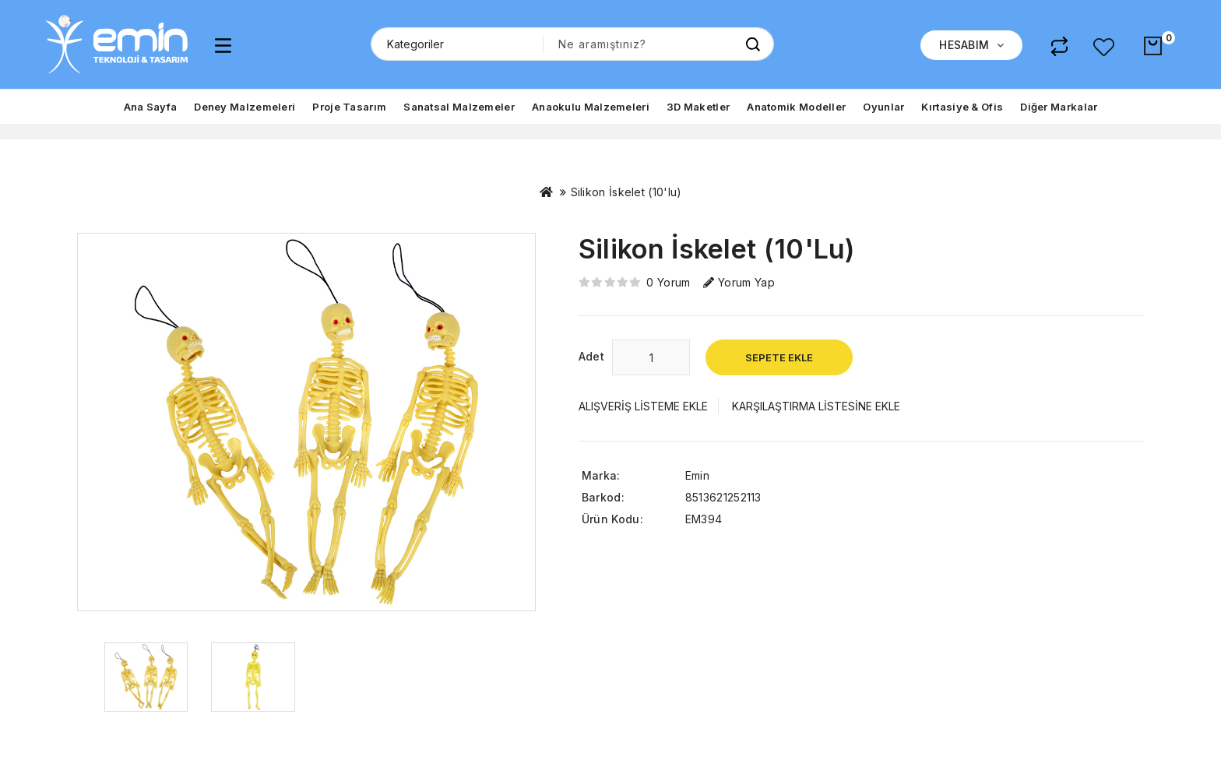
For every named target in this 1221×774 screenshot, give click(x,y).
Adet (591, 356)
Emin (697, 475)
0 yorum (668, 282)
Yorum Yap (739, 282)
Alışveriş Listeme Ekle (643, 406)
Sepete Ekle (779, 357)
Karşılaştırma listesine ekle (816, 406)
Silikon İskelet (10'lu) (626, 192)
